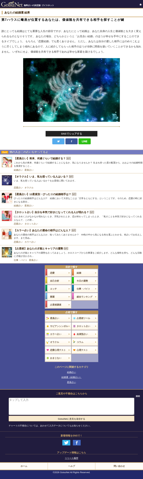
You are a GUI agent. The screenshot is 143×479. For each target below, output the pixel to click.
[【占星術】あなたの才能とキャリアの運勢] (71, 252)
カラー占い (30, 242)
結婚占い (18, 170)
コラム (80, 342)
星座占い (29, 170)
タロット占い (31, 223)
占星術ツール (83, 318)
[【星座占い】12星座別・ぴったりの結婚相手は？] (71, 198)
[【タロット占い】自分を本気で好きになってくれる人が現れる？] (71, 216)
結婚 (79, 273)
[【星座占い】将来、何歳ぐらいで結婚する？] (71, 162)
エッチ (53, 289)
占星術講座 (55, 304)
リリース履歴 (71, 458)
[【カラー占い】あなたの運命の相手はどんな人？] (71, 234)
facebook (71, 141)
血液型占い (82, 334)
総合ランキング (84, 296)
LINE (85, 141)
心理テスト (82, 350)
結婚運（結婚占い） (71, 377)
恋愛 (52, 273)
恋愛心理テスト (58, 350)
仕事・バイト (20, 260)
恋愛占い (18, 187)
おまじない (55, 358)
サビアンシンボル (59, 326)
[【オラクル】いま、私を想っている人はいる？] (71, 180)
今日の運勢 (82, 281)
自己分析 (54, 281)
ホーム (24, 466)
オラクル (29, 187)
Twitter (58, 141)
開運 (52, 296)
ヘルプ (71, 466)
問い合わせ (119, 466)
